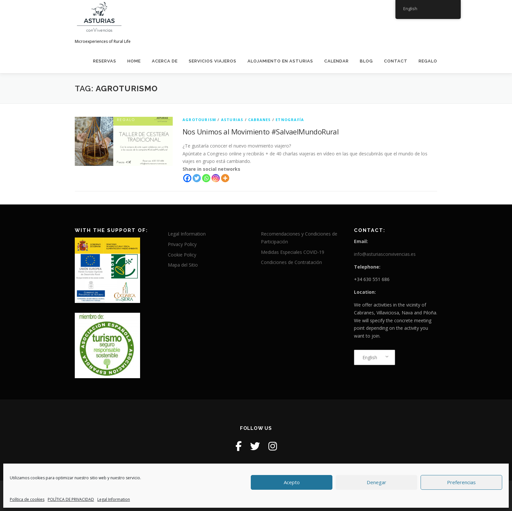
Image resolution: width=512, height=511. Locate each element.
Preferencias (461, 482)
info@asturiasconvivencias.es (385, 254)
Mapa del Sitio (183, 265)
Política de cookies (27, 499)
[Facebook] (187, 178)
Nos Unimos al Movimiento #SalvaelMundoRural (261, 131)
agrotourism (199, 119)
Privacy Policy (182, 244)
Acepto (292, 482)
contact (396, 61)
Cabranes (259, 119)
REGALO (428, 61)
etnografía (290, 119)
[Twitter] (197, 178)
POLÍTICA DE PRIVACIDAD (71, 499)
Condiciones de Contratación (291, 262)
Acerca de (165, 61)
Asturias (232, 119)
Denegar (376, 482)
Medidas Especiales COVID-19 (292, 252)
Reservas (104, 61)
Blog (366, 61)
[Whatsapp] (206, 178)
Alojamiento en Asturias (280, 61)
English (369, 357)
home (134, 61)
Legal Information (113, 499)
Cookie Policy (182, 255)
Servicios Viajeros (212, 61)
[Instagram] (216, 178)
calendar (336, 61)
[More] (225, 178)
